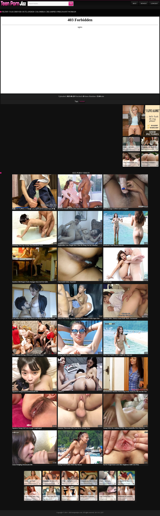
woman (82, 101)
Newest (144, 3)
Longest (154, 3)
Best (134, 3)
